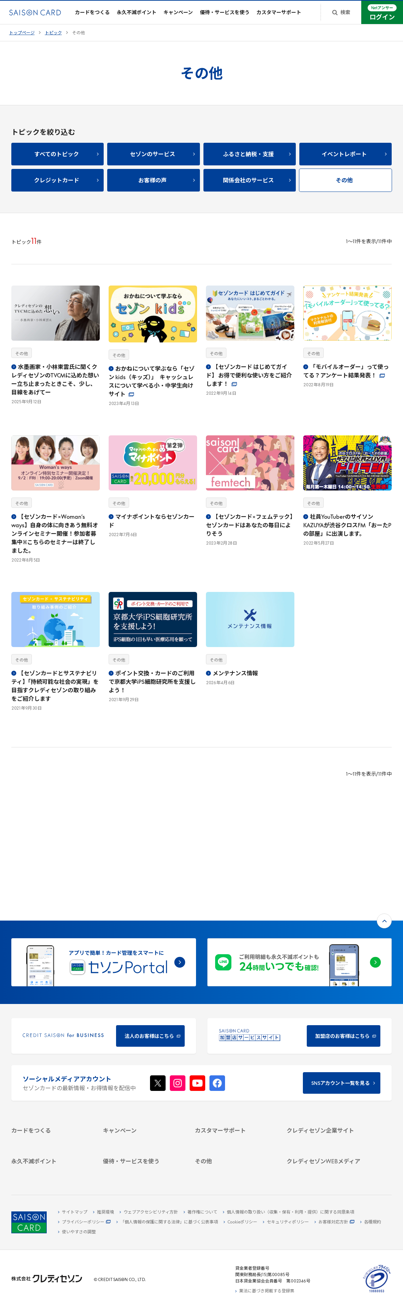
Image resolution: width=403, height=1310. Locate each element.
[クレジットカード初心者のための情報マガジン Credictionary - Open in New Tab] (326, 1118)
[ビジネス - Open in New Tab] (326, 1057)
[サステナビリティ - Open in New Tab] (326, 1065)
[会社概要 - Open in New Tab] (326, 1049)
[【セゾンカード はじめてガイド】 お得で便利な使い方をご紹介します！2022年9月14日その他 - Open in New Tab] (250, 345)
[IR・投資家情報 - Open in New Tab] (326, 1073)
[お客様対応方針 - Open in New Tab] (335, 1222)
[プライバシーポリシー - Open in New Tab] (84, 1222)
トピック (53, 38)
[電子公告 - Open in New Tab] (326, 1082)
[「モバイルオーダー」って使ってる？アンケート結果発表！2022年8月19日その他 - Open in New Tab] (347, 341)
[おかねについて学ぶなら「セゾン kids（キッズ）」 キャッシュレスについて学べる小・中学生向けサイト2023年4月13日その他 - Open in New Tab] (153, 351)
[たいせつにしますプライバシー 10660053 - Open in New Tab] (377, 1293)
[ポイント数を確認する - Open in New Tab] (50, 1170)
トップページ (22, 38)
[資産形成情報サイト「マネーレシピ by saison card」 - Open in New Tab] (326, 1133)
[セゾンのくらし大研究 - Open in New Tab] (326, 1144)
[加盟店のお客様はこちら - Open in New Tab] (299, 934)
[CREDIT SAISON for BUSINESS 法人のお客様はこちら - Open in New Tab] (103, 934)
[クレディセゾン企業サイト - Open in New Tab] (326, 1041)
